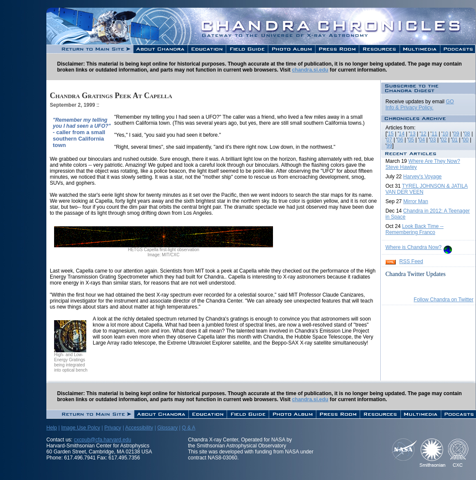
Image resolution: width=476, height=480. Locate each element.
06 (400, 140)
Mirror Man (415, 201)
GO (450, 102)
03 (433, 140)
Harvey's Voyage (422, 177)
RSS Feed (411, 261)
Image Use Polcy (80, 428)
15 (391, 134)
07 (389, 140)
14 (401, 134)
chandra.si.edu (310, 70)
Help (51, 428)
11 (434, 134)
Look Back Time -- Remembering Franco (414, 229)
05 (411, 140)
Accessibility (139, 428)
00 (465, 140)
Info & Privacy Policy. (409, 108)
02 (443, 140)
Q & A (188, 428)
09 (456, 134)
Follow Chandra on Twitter (443, 300)
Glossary (168, 428)
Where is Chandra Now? (413, 247)
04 (422, 140)
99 (389, 146)
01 (455, 140)
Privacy (112, 428)
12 (423, 134)
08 (467, 134)
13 (412, 134)
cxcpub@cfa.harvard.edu (102, 440)
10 (445, 134)
